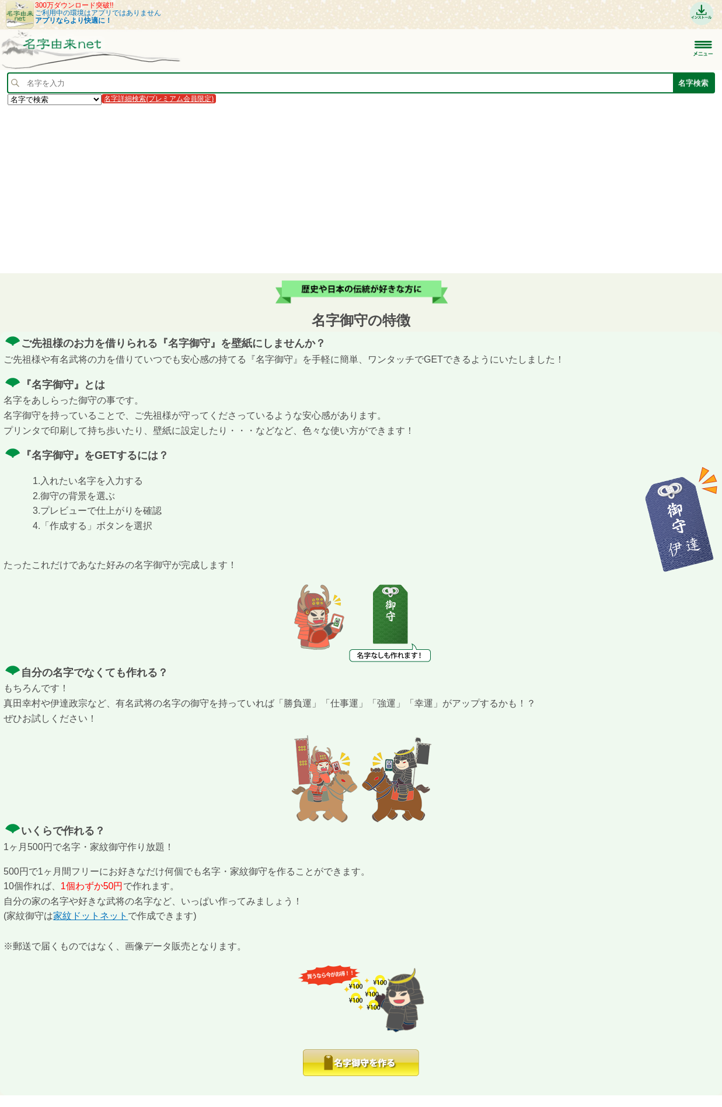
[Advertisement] (350, 188)
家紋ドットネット (90, 916)
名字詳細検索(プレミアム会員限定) (159, 99)
